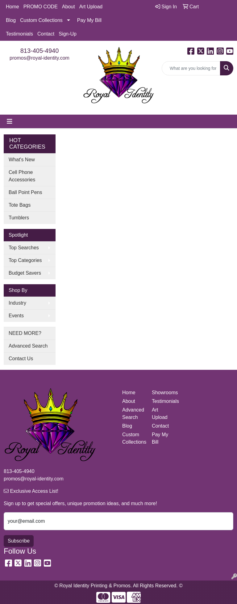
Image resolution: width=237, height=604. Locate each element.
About (68, 6)
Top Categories (25, 260)
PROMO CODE (40, 6)
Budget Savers (25, 273)
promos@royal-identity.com (39, 58)
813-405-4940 (39, 50)
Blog (11, 20)
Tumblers (19, 217)
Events (16, 315)
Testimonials (19, 33)
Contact (45, 33)
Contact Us (21, 358)
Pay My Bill (89, 20)
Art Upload (91, 6)
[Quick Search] (191, 68)
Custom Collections (41, 20)
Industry (17, 303)
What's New (22, 159)
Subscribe (19, 540)
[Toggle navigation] (9, 121)
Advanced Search (28, 345)
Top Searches (24, 247)
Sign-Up (68, 33)
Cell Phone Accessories (22, 176)
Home (12, 6)
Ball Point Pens (25, 192)
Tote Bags (20, 205)
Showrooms (163, 392)
